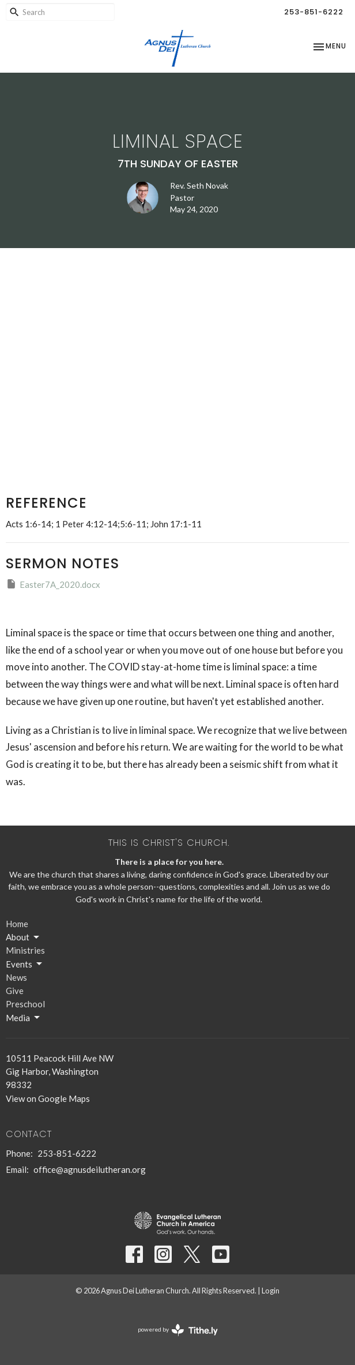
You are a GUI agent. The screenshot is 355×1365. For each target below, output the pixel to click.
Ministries (25, 950)
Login (271, 1290)
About (23, 937)
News (16, 977)
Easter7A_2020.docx (53, 584)
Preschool (25, 1004)
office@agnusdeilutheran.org (89, 1169)
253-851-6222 (313, 11)
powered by (178, 1330)
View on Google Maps (48, 1098)
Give (15, 990)
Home (17, 923)
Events (25, 964)
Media (23, 1017)
